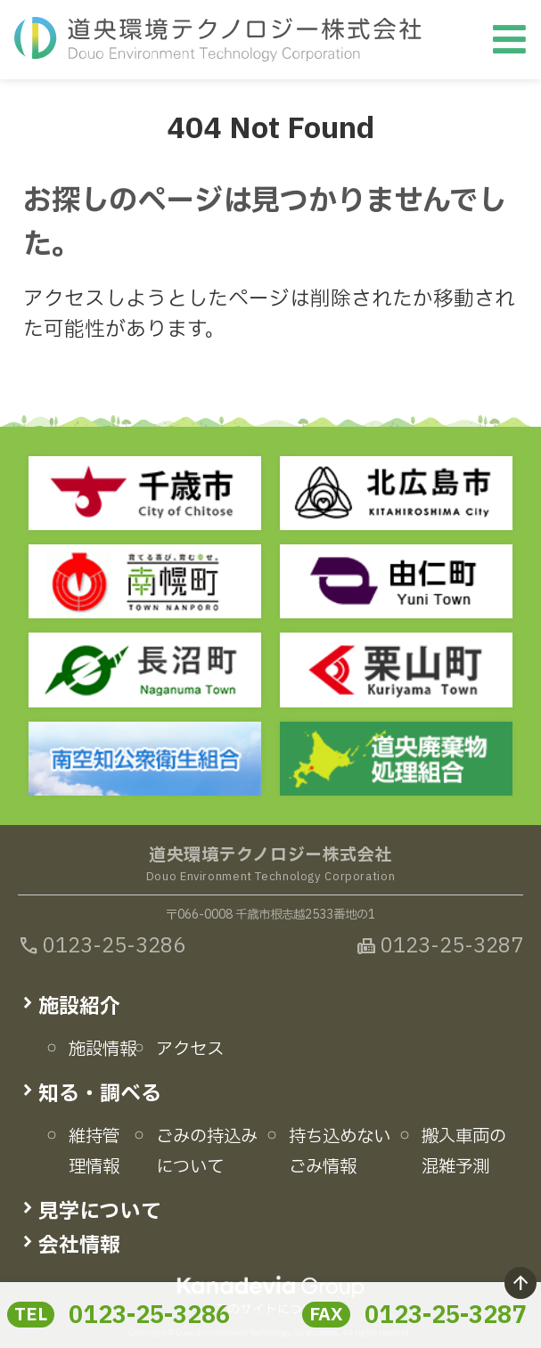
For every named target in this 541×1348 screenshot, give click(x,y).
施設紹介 (79, 1007)
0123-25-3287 (446, 1316)
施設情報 (102, 1049)
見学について (99, 1212)
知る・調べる (99, 1094)
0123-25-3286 (149, 1316)
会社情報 (79, 1245)
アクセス (190, 1049)
